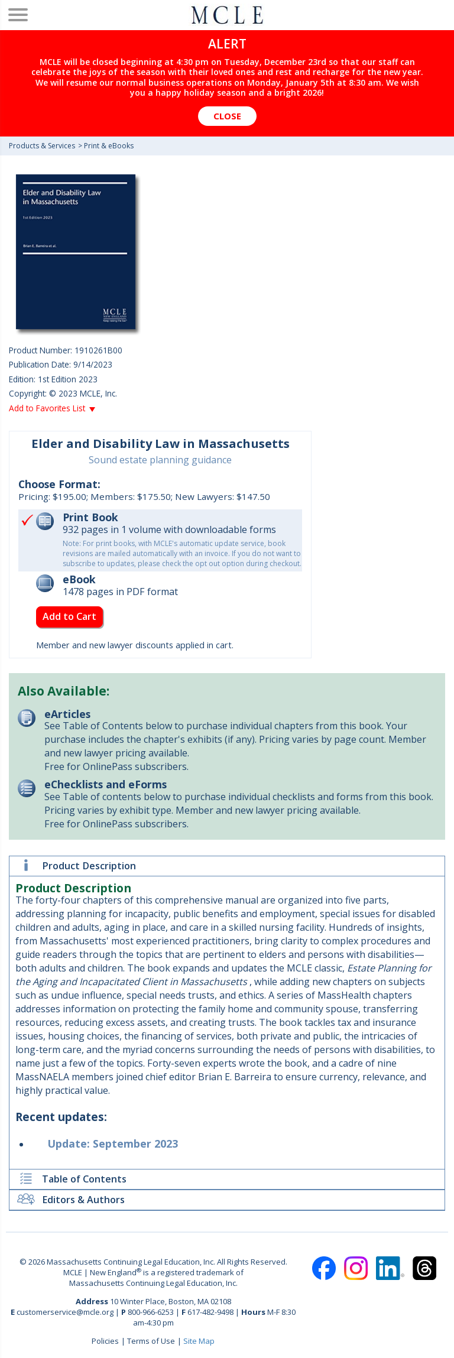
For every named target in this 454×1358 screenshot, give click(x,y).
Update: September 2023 (113, 1143)
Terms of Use (151, 1341)
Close (227, 116)
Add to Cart (69, 616)
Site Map (199, 1341)
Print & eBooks (109, 146)
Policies (105, 1341)
